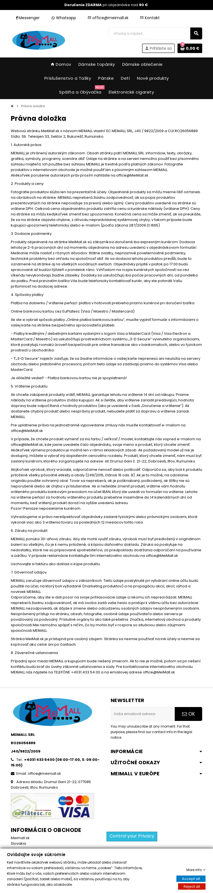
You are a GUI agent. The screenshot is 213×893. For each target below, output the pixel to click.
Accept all (191, 878)
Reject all (192, 886)
